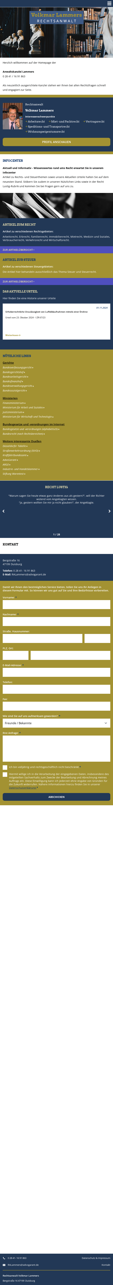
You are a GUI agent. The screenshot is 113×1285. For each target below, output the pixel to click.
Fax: (5, 699)
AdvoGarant (10, 460)
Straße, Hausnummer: (16, 631)
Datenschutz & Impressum (96, 1258)
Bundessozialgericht (15, 390)
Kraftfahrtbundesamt (15, 455)
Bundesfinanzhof (13, 381)
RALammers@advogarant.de (29, 574)
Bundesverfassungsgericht (18, 367)
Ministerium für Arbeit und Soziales (24, 407)
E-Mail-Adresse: (13, 665)
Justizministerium (13, 412)
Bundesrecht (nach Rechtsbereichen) (24, 433)
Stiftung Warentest (14, 473)
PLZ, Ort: (8, 648)
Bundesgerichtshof (14, 372)
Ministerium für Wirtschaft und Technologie (28, 416)
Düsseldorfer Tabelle (15, 446)
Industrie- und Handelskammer (21, 469)
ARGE (6, 464)
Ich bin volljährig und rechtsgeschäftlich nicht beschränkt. (42, 767)
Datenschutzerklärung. (23, 787)
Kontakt (106, 1264)
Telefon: (8, 682)
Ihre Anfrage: (12, 733)
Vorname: (10, 597)
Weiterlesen (13, 335)
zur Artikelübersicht (19, 249)
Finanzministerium (14, 403)
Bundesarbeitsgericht (15, 376)
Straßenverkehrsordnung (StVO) (21, 450)
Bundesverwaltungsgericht (18, 386)
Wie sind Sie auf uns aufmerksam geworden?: (31, 716)
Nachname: (11, 614)
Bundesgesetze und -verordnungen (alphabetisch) (31, 429)
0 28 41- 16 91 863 (24, 570)
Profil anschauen (56, 142)
